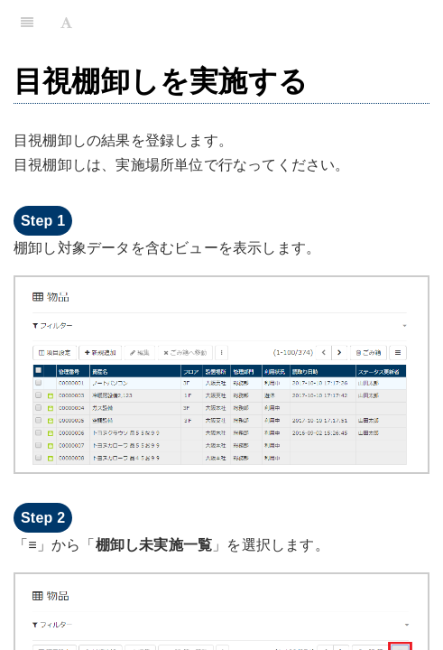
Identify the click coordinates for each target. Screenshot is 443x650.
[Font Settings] (66, 22)
